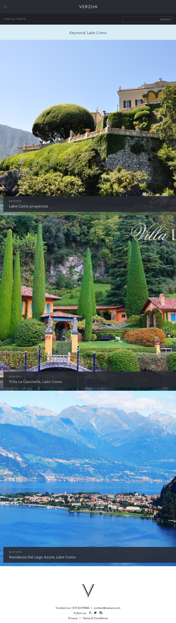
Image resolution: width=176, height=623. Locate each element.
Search (165, 19)
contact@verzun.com (107, 608)
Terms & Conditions (95, 618)
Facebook (91, 613)
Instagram (102, 613)
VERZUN (88, 6)
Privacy (72, 618)
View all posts (14, 19)
